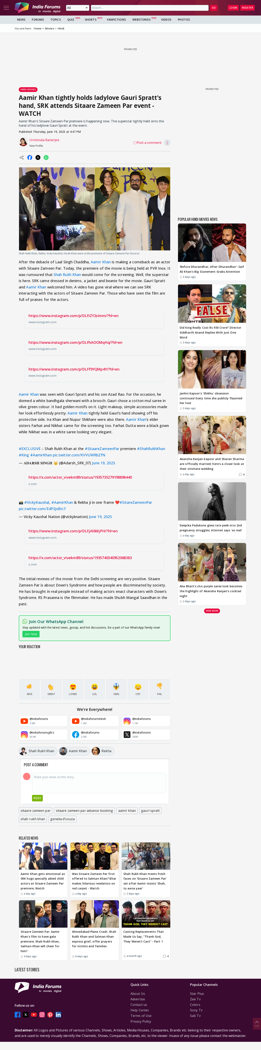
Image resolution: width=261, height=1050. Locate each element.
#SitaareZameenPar (102, 448)
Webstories (141, 19)
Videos (166, 19)
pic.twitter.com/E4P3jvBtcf (42, 508)
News (21, 19)
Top (256, 1024)
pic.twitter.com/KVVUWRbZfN (79, 454)
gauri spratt (150, 810)
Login (233, 7)
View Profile (36, 145)
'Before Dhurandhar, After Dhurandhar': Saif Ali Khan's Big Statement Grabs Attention (212, 269)
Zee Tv (195, 999)
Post (37, 798)
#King (24, 454)
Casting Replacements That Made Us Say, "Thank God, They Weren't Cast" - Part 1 (143, 936)
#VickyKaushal (36, 502)
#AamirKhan (41, 454)
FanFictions (116, 19)
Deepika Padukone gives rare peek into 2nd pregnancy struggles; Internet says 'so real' (211, 527)
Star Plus (197, 993)
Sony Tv (196, 1010)
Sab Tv (195, 1015)
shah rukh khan (33, 819)
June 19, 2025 (103, 462)
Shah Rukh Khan (67, 274)
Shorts (90, 19)
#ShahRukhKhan (151, 448)
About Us (137, 993)
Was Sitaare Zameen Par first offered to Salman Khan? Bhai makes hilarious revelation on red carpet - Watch (94, 881)
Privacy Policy (140, 1021)
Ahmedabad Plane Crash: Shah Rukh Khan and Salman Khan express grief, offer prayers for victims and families (94, 939)
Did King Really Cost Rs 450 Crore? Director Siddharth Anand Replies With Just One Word (210, 332)
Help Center (139, 1010)
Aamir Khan (101, 261)
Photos (184, 19)
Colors (195, 1004)
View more (212, 610)
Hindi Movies (28, 89)
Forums (38, 19)
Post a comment (147, 142)
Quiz (70, 19)
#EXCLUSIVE (30, 448)
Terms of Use (141, 1015)
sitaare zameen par (36, 810)
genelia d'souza (62, 819)
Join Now (31, 634)
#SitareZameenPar (135, 502)
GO (214, 7)
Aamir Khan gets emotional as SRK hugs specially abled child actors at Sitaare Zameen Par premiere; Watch (43, 881)
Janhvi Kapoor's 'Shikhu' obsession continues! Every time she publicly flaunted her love (211, 398)
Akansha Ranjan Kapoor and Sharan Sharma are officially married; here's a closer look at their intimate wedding (212, 464)
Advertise (137, 999)
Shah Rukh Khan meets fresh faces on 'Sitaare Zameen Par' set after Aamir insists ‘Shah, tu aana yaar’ (145, 881)
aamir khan (127, 810)
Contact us (138, 1004)
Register (247, 7)
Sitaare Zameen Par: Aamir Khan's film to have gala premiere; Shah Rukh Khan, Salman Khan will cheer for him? (40, 941)
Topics (55, 19)
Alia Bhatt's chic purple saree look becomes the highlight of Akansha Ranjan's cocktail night (211, 591)
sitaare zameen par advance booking (84, 810)
